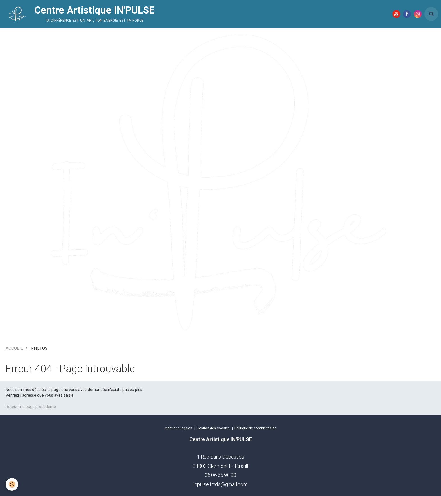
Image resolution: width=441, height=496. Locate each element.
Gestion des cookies (213, 428)
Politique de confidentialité (255, 428)
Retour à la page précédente (31, 406)
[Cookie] (12, 484)
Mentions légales (178, 428)
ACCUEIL (14, 348)
